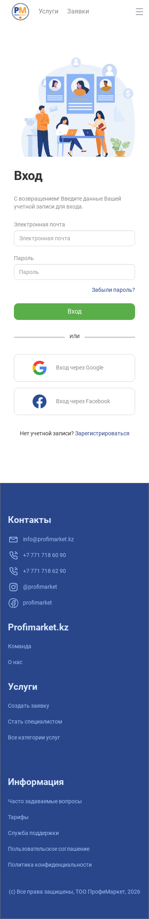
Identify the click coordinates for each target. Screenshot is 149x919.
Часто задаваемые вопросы (45, 801)
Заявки (78, 11)
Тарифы (18, 817)
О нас (15, 662)
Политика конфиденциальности (50, 865)
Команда (19, 646)
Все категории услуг (34, 737)
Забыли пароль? (113, 290)
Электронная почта (39, 224)
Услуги (48, 11)
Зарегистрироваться (102, 433)
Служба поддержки (33, 833)
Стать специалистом (35, 721)
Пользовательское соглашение (48, 849)
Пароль (24, 258)
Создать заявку (28, 706)
